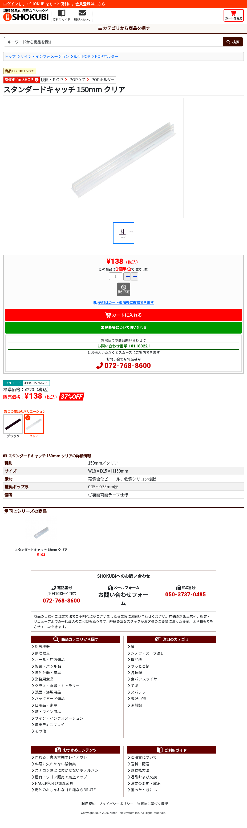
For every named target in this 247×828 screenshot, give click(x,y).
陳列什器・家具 (48, 672)
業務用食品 (44, 679)
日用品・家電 (46, 705)
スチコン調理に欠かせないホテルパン (67, 770)
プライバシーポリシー (116, 803)
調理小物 (138, 698)
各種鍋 (136, 672)
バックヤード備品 (50, 698)
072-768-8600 (127, 366)
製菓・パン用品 (48, 666)
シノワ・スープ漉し (147, 653)
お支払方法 (140, 770)
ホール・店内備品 (50, 659)
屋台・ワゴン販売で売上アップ (61, 776)
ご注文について (144, 757)
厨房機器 (42, 646)
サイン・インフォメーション (45, 56)
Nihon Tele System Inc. (125, 812)
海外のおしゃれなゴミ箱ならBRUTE (65, 789)
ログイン (10, 3)
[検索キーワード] (113, 42)
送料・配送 (140, 763)
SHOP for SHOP (19, 79)
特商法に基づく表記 (152, 803)
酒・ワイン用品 (48, 711)
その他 (40, 731)
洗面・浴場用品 (48, 692)
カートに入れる (123, 315)
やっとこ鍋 (140, 666)
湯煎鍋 (136, 705)
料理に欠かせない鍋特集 (55, 763)
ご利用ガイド (171, 750)
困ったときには (144, 789)
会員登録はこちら (90, 3)
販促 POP (82, 56)
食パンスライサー (146, 679)
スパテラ (138, 692)
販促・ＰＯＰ (52, 79)
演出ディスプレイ (49, 724)
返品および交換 (144, 776)
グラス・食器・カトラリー (57, 685)
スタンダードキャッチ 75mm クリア (41, 549)
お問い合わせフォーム (123, 599)
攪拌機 (136, 659)
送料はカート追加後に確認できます (123, 302)
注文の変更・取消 (146, 783)
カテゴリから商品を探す (124, 28)
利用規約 (88, 803)
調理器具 (42, 653)
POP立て (77, 79)
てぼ (134, 685)
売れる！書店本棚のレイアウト (61, 757)
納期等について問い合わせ (123, 327)
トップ (10, 56)
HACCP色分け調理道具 (54, 783)
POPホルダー (106, 56)
